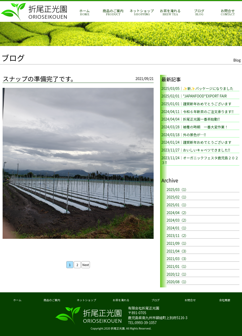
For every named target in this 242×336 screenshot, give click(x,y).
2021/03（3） (177, 258)
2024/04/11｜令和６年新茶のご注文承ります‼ (197, 111)
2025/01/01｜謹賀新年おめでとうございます (196, 103)
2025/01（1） (177, 204)
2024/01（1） (177, 228)
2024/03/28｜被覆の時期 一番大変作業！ (194, 126)
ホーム (84, 12)
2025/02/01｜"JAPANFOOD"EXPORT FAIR (194, 96)
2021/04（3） (177, 251)
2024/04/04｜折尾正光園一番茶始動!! (190, 119)
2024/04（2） (177, 212)
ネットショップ (141, 12)
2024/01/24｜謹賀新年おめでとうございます (196, 142)
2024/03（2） (177, 220)
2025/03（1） (177, 189)
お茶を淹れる (170, 12)
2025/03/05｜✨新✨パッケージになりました (197, 88)
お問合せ (227, 12)
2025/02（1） (177, 197)
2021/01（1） (177, 266)
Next (86, 264)
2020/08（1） (177, 281)
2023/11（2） (177, 235)
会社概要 (224, 300)
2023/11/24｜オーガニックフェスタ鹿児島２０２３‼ (199, 160)
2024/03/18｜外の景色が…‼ (183, 134)
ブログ (199, 12)
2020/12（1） (177, 274)
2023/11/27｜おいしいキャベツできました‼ (195, 150)
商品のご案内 (113, 12)
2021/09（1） (177, 243)
